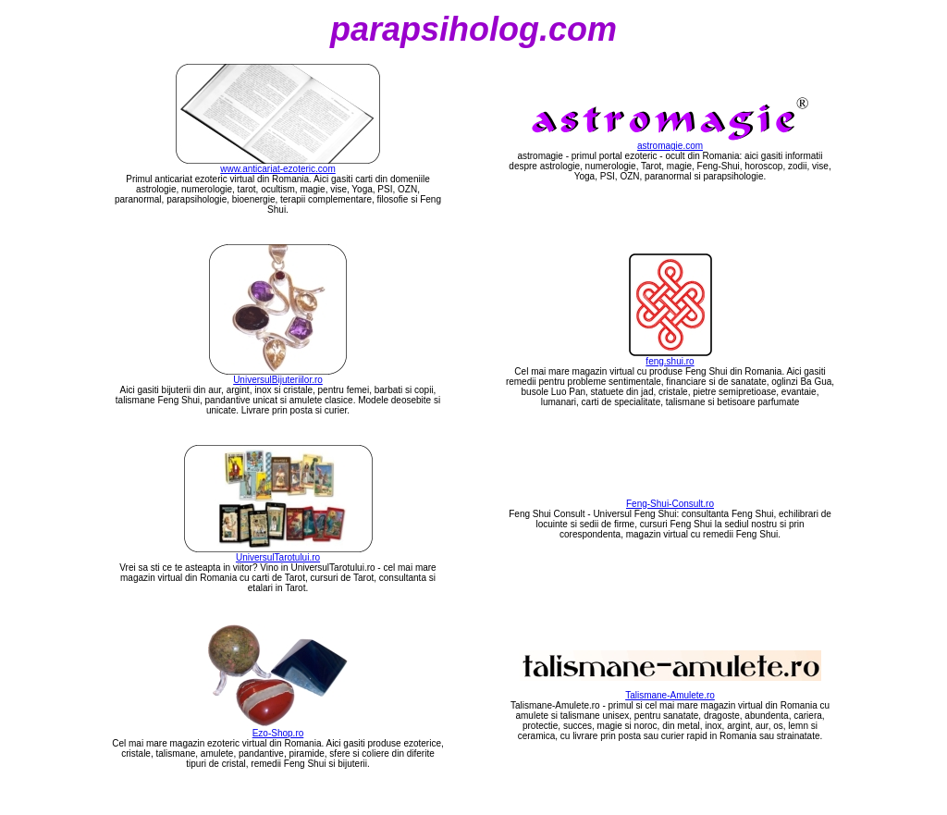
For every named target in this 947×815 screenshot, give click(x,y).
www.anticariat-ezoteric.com (277, 169)
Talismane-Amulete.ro (670, 695)
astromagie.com (670, 146)
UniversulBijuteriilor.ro (278, 380)
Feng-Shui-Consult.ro (670, 504)
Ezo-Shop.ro (278, 733)
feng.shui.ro (670, 361)
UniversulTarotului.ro (278, 557)
